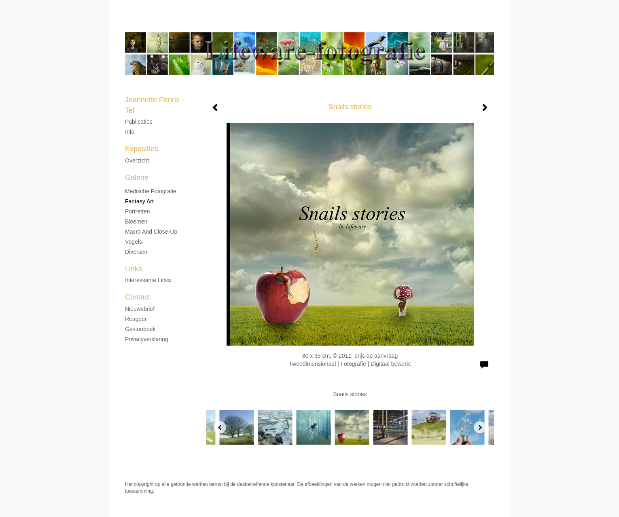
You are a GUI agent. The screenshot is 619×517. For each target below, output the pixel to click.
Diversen (136, 252)
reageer (136, 319)
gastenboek (140, 329)
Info (129, 132)
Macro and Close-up (151, 231)
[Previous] (220, 427)
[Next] (480, 427)
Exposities (141, 149)
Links (133, 269)
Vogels (133, 241)
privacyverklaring (146, 339)
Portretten (137, 211)
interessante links (148, 280)
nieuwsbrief (140, 309)
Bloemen (136, 221)
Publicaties (139, 121)
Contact (137, 297)
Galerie (136, 177)
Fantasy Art (139, 201)
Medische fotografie (150, 191)
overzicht (137, 160)
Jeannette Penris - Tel (290, 24)
